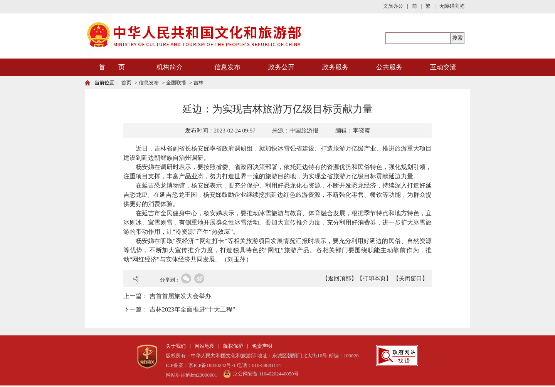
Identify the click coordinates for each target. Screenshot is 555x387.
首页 (126, 82)
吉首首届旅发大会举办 (180, 296)
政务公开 (281, 67)
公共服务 (389, 67)
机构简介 (169, 67)
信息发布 (227, 67)
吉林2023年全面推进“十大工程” (192, 309)
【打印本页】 (374, 278)
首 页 (112, 67)
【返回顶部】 (339, 278)
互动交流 (443, 67)
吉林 (198, 82)
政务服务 (335, 67)
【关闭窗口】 (410, 278)
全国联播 (176, 82)
